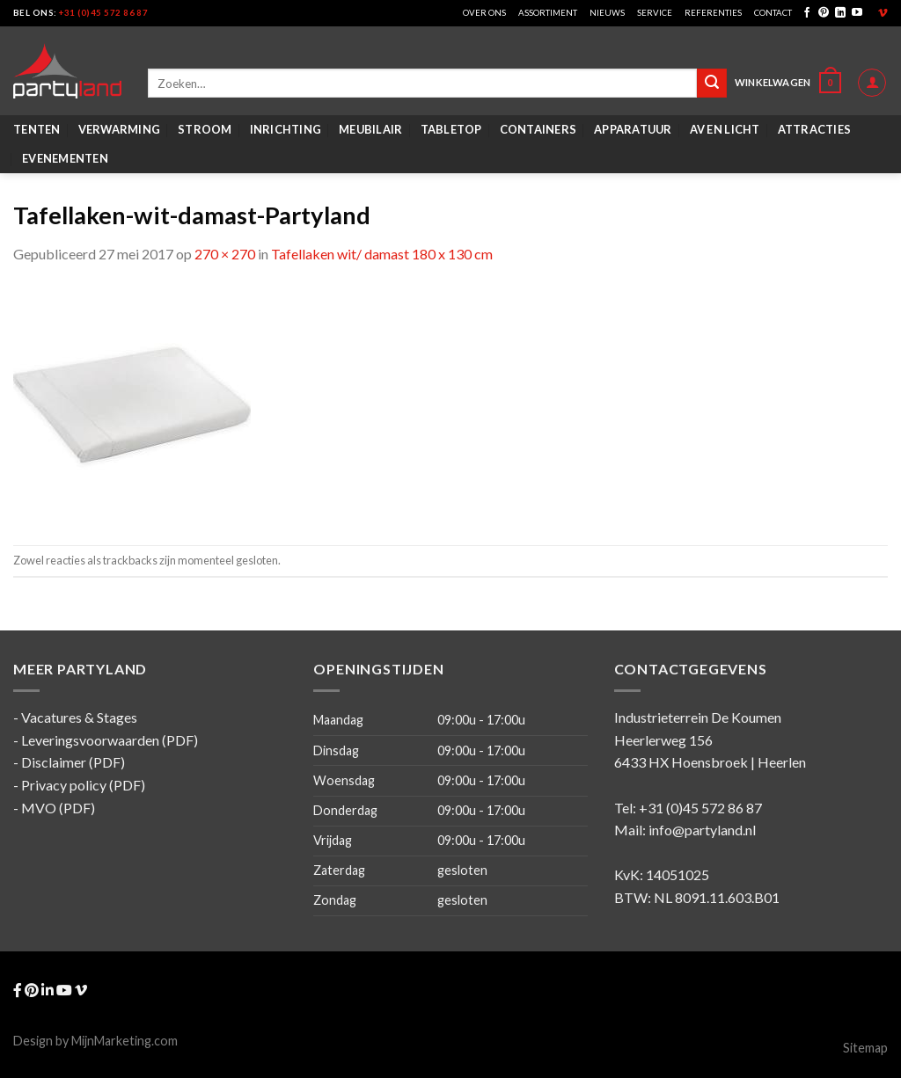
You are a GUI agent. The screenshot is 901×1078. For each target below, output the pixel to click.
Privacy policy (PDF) (83, 784)
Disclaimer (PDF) (73, 762)
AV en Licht (725, 129)
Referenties (713, 13)
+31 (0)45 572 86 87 (103, 13)
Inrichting (286, 129)
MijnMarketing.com (124, 1040)
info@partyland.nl (702, 829)
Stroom (205, 129)
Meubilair (370, 129)
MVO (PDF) (58, 807)
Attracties (815, 129)
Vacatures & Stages (79, 717)
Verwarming (119, 129)
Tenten (37, 129)
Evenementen (65, 158)
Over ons (484, 13)
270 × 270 (224, 253)
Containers (538, 129)
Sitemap (865, 1047)
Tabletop (451, 129)
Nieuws (607, 13)
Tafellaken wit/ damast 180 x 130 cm (382, 253)
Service (654, 13)
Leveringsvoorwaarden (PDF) (109, 740)
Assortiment (547, 13)
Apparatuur (633, 129)
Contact (773, 13)
